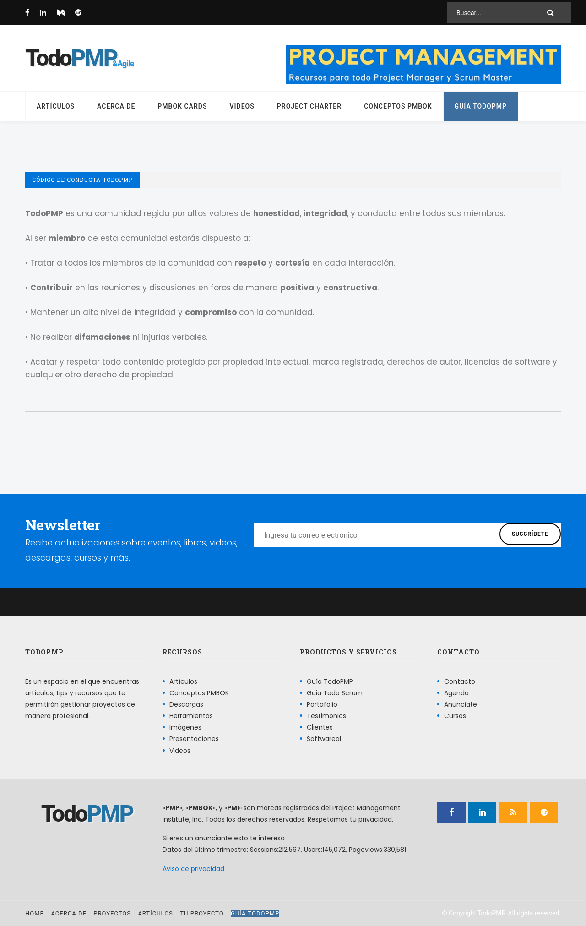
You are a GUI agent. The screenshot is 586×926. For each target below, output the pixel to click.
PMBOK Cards (182, 106)
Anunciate (460, 704)
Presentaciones (194, 738)
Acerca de (116, 106)
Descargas (186, 704)
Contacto (459, 681)
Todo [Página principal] (71, 58)
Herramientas (191, 715)
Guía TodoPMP (481, 106)
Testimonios (326, 715)
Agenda (456, 692)
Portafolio (322, 704)
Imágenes (185, 727)
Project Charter (309, 106)
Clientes (320, 727)
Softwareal (324, 738)
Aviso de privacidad (193, 868)
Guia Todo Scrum (335, 692)
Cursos (455, 715)
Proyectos (112, 913)
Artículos (56, 106)
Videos (241, 106)
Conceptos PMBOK (398, 106)
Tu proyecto (201, 913)
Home (34, 913)
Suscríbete (530, 534)
